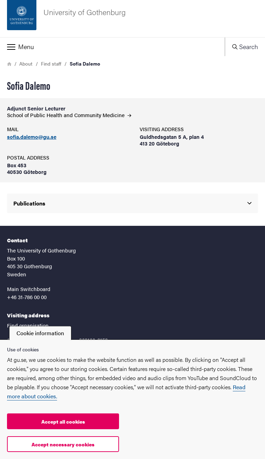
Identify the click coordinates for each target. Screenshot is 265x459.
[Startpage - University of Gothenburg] (132, 18)
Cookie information (40, 333)
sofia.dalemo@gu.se (31, 137)
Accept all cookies (63, 421)
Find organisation (28, 325)
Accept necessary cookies (63, 444)
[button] (112, 47)
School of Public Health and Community (69, 115)
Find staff (51, 63)
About (26, 63)
